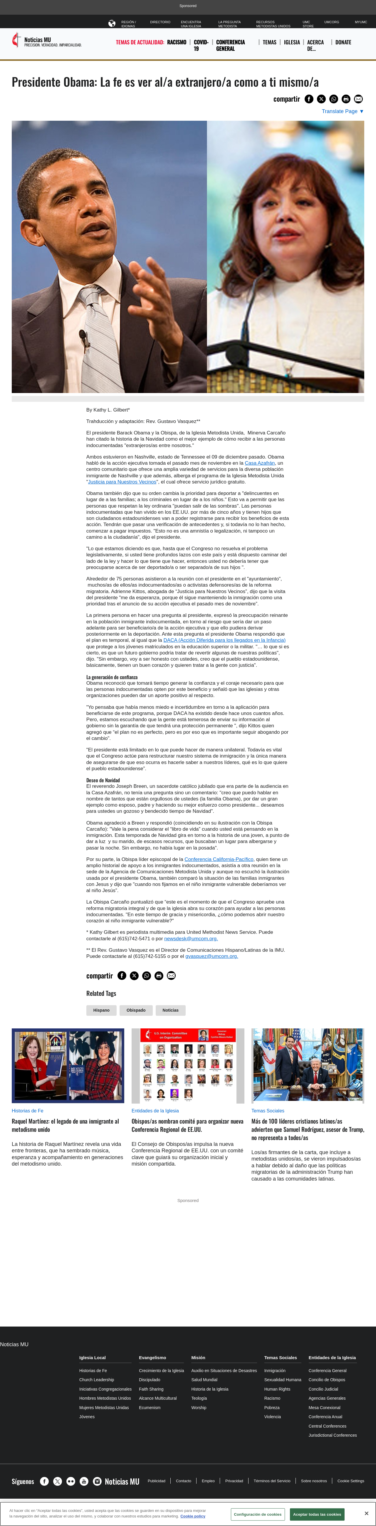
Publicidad (156, 1481)
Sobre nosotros (314, 1481)
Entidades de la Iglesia (155, 1110)
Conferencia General (230, 45)
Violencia (272, 1416)
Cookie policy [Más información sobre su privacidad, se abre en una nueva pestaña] (192, 1516)
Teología (199, 1398)
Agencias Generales (327, 1398)
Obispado (136, 1010)
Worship (198, 1407)
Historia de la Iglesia (209, 1389)
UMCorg (331, 22)
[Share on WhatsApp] (333, 99)
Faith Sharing (151, 1389)
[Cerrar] (366, 1513)
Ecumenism (149, 1407)
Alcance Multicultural (158, 1398)
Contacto (183, 1481)
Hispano (101, 1010)
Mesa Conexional (324, 1407)
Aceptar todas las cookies (317, 1514)
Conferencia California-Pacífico (218, 859)
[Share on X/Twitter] (321, 99)
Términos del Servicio (272, 1481)
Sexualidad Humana (282, 1379)
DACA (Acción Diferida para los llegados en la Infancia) (225, 640)
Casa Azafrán (260, 463)
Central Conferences (327, 1426)
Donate (343, 45)
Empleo (208, 1481)
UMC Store (308, 24)
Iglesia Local (92, 1357)
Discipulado (149, 1379)
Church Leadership (96, 1379)
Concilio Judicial (323, 1389)
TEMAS (269, 45)
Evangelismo (152, 1357)
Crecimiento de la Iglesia (161, 1370)
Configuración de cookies (258, 1514)
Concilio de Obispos (327, 1379)
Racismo (176, 42)
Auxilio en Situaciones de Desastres (224, 1370)
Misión (198, 1357)
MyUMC (361, 22)
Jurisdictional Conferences (333, 1435)
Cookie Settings (351, 1481)
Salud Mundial (204, 1379)
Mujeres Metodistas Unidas (104, 1407)
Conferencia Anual (325, 1416)
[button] (46, 1481)
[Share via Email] (358, 99)
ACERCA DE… (317, 45)
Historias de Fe (27, 1110)
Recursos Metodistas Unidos (273, 24)
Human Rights (277, 1389)
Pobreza (272, 1407)
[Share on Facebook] (309, 99)
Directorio (160, 22)
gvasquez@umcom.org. (211, 956)
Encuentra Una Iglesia (191, 24)
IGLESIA (292, 45)
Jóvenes (87, 1416)
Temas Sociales (267, 1110)
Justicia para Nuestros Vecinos (122, 482)
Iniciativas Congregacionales (105, 1389)
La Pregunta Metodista (229, 24)
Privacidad (234, 1481)
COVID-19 (201, 45)
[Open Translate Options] (343, 111)
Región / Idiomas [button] (130, 23)
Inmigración (275, 1370)
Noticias (171, 1010)
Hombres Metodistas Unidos (105, 1398)
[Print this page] (346, 99)
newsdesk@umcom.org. (191, 938)
